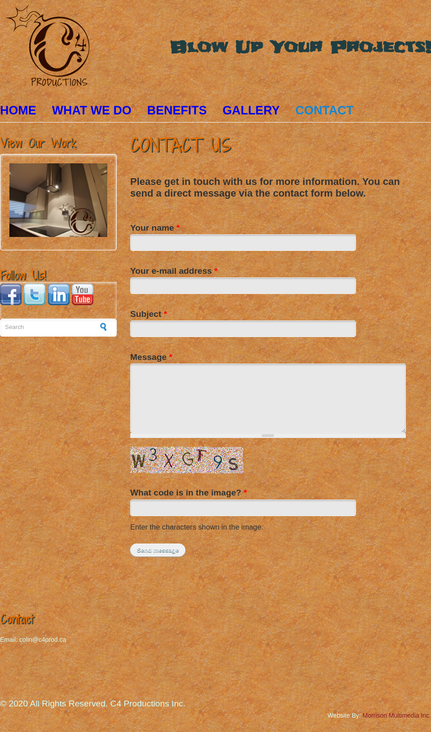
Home (18, 110)
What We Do (92, 110)
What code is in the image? (188, 492)
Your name (155, 227)
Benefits (177, 110)
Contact (324, 110)
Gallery (251, 110)
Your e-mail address (174, 271)
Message (151, 357)
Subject (148, 314)
